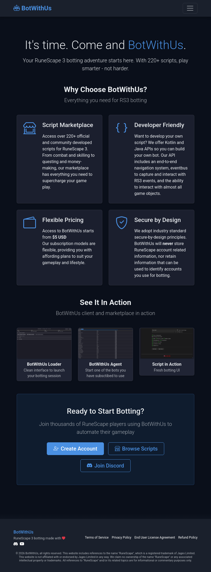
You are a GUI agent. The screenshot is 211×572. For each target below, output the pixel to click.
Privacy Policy (121, 537)
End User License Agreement (155, 537)
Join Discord (105, 465)
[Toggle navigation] (190, 8)
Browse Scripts (136, 449)
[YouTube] (22, 544)
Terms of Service (97, 537)
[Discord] (15, 544)
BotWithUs (32, 8)
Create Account (75, 449)
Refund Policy (188, 537)
